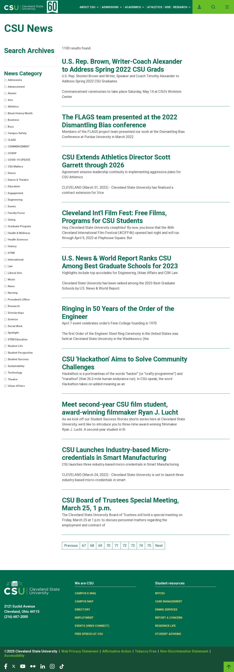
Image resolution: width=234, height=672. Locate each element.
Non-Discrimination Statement (184, 651)
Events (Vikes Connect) (92, 625)
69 (101, 545)
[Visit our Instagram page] (52, 666)
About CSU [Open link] (89, 7)
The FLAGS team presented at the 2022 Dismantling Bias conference (119, 121)
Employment (84, 617)
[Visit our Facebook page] (5, 666)
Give (168, 7)
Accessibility (14, 656)
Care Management (168, 601)
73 (134, 545)
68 (93, 545)
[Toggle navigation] (227, 7)
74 (142, 545)
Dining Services (166, 609)
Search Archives (29, 51)
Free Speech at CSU (89, 634)
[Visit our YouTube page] (22, 666)
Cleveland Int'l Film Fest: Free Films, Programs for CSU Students (114, 217)
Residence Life (165, 625)
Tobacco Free (146, 651)
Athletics (154, 7)
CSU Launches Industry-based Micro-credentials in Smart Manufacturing (116, 454)
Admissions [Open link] (112, 7)
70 (109, 545)
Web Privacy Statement (80, 651)
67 (85, 545)
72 (126, 545)
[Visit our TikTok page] (62, 666)
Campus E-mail (85, 593)
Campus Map (84, 601)
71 (117, 545)
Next (159, 545)
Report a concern (168, 617)
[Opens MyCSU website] (199, 7)
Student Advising (168, 634)
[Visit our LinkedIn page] (42, 666)
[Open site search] (213, 7)
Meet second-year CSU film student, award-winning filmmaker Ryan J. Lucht (120, 408)
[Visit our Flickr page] (32, 666)
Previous (71, 545)
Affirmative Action (117, 651)
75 (150, 545)
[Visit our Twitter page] (13, 666)
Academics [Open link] (135, 7)
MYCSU (160, 593)
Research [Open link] (182, 7)
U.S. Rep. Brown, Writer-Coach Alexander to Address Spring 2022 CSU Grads (122, 65)
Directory (82, 609)
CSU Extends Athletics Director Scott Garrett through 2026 (116, 161)
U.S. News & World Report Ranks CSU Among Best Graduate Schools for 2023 (120, 262)
